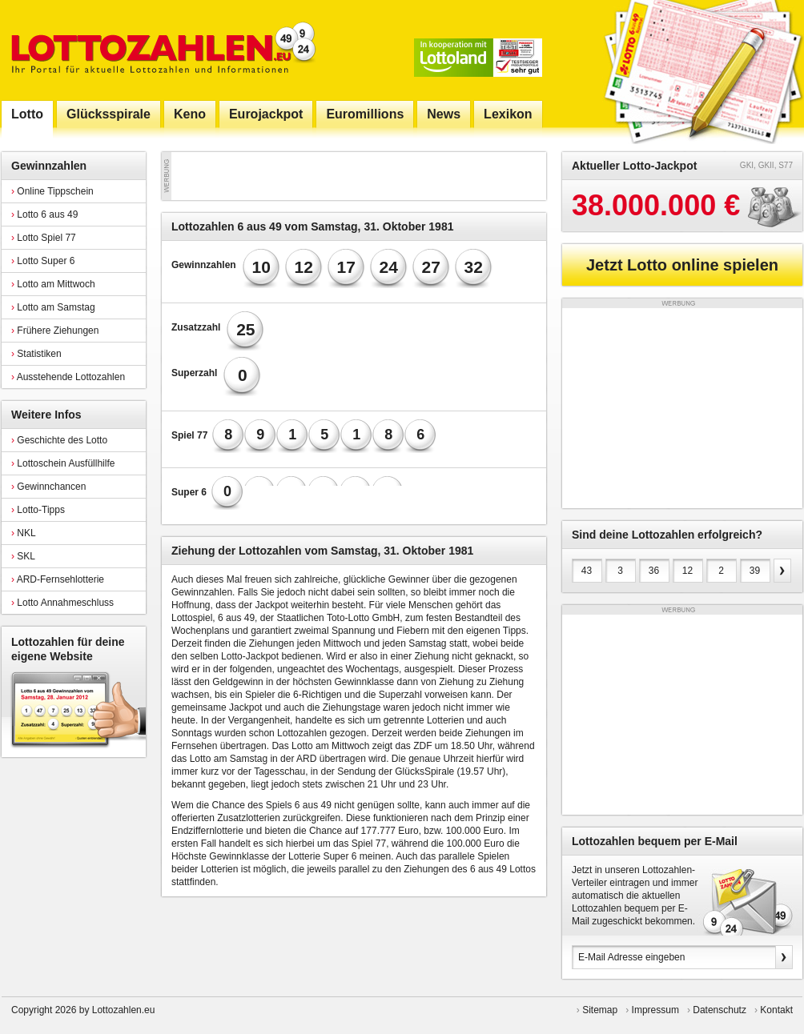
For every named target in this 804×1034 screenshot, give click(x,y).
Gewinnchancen (48, 486)
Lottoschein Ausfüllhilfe (63, 463)
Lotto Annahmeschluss (62, 602)
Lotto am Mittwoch (53, 284)
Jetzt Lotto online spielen (682, 265)
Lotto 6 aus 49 (44, 214)
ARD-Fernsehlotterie (57, 579)
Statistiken (36, 353)
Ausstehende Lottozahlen (68, 377)
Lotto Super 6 (42, 261)
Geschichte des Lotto (59, 440)
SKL (23, 556)
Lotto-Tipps (38, 509)
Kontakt (776, 1010)
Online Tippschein (52, 191)
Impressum (655, 1010)
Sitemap (599, 1010)
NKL (23, 533)
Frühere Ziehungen (54, 330)
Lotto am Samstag (53, 307)
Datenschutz (719, 1010)
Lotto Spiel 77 (43, 237)
